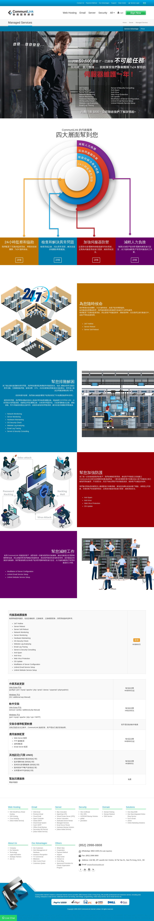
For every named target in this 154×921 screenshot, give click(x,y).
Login (120, 13)
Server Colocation (62, 818)
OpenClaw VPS (62, 814)
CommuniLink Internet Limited (90, 909)
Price (143, 29)
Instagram (89, 869)
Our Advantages (104, 3)
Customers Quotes (39, 863)
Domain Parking (109, 812)
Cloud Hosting (14, 818)
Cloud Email (37, 816)
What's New (61, 848)
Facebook (80, 869)
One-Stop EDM (132, 812)
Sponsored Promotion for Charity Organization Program (65, 865)
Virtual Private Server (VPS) (66, 816)
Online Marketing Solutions (136, 823)
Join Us (12, 859)
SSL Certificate (85, 812)
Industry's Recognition (40, 854)
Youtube (85, 869)
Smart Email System (39, 823)
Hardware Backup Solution (65, 827)
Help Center (122, 3)
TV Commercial (38, 857)
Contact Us (80, 3)
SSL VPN (83, 814)
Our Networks (14, 850)
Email (83, 12)
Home (125, 22)
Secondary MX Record (40, 829)
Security (103, 12)
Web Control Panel (39, 861)
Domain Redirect (109, 814)
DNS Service (108, 816)
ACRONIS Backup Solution (89, 816)
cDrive (130, 821)
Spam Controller (38, 818)
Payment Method (91, 3)
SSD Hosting (14, 816)
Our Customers (38, 848)
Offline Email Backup (40, 827)
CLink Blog (60, 861)
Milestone (36, 859)
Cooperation (61, 850)
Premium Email (38, 814)
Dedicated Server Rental (65, 821)
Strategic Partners (15, 857)
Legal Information (15, 854)
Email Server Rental (63, 825)
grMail (82, 818)
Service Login (134, 3)
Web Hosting (70, 12)
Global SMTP (37, 821)
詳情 (19, 260)
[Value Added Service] (17, 821)
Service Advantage (131, 29)
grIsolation (83, 821)
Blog (93, 869)
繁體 (144, 3)
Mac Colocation (62, 812)
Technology (13, 852)
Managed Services (63, 823)
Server (92, 12)
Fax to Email (132, 818)
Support (113, 3)
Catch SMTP (37, 825)
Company (13, 848)
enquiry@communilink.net (95, 865)
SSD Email (36, 812)
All (112, 12)
